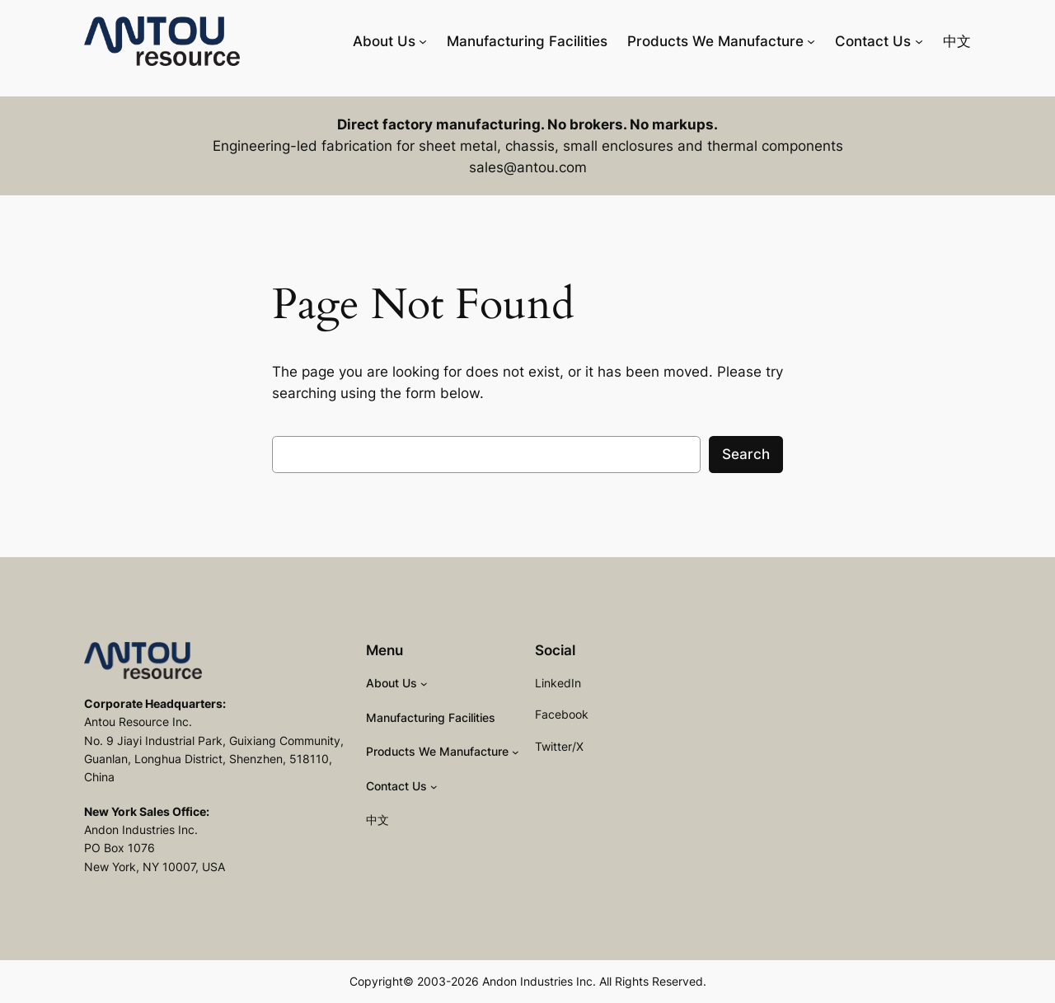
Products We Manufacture (715, 41)
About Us (384, 41)
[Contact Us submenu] (919, 41)
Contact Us (873, 41)
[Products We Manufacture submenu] (811, 41)
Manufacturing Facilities (527, 41)
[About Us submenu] (423, 41)
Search (746, 454)
